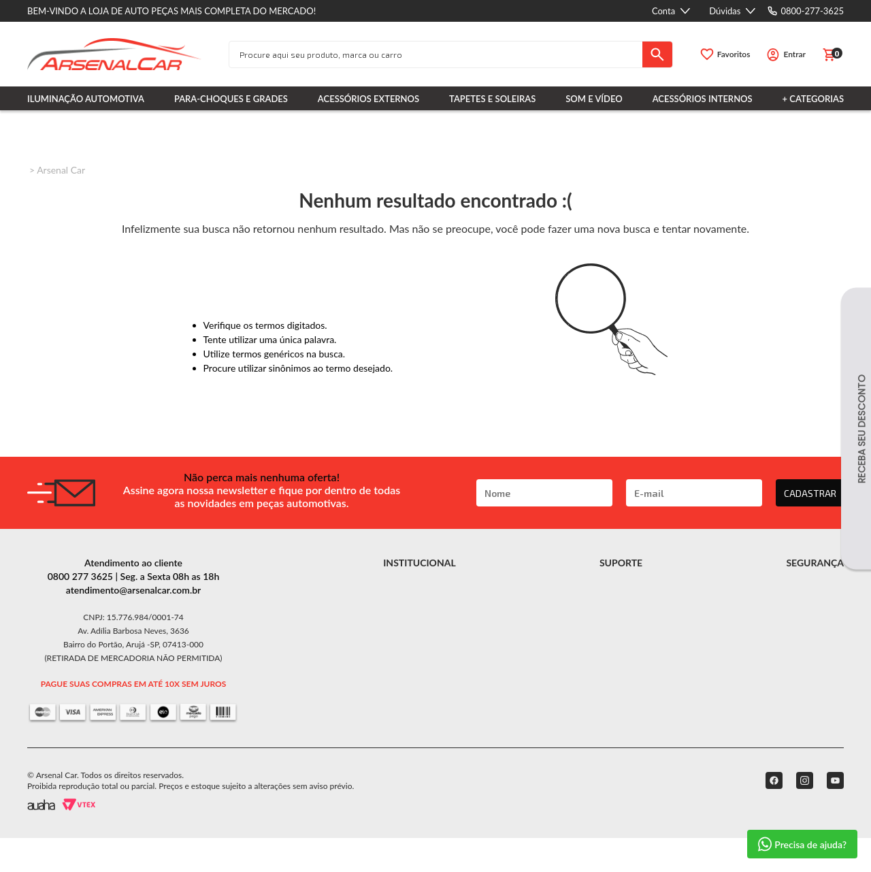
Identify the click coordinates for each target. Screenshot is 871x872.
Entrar (794, 54)
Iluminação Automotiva (85, 98)
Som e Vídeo (594, 98)
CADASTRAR (810, 493)
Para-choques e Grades (231, 98)
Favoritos (734, 54)
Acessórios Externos (368, 98)
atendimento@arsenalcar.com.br (133, 590)
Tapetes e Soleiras (492, 98)
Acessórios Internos (703, 98)
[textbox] (435, 54)
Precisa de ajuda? (802, 844)
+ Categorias (813, 98)
